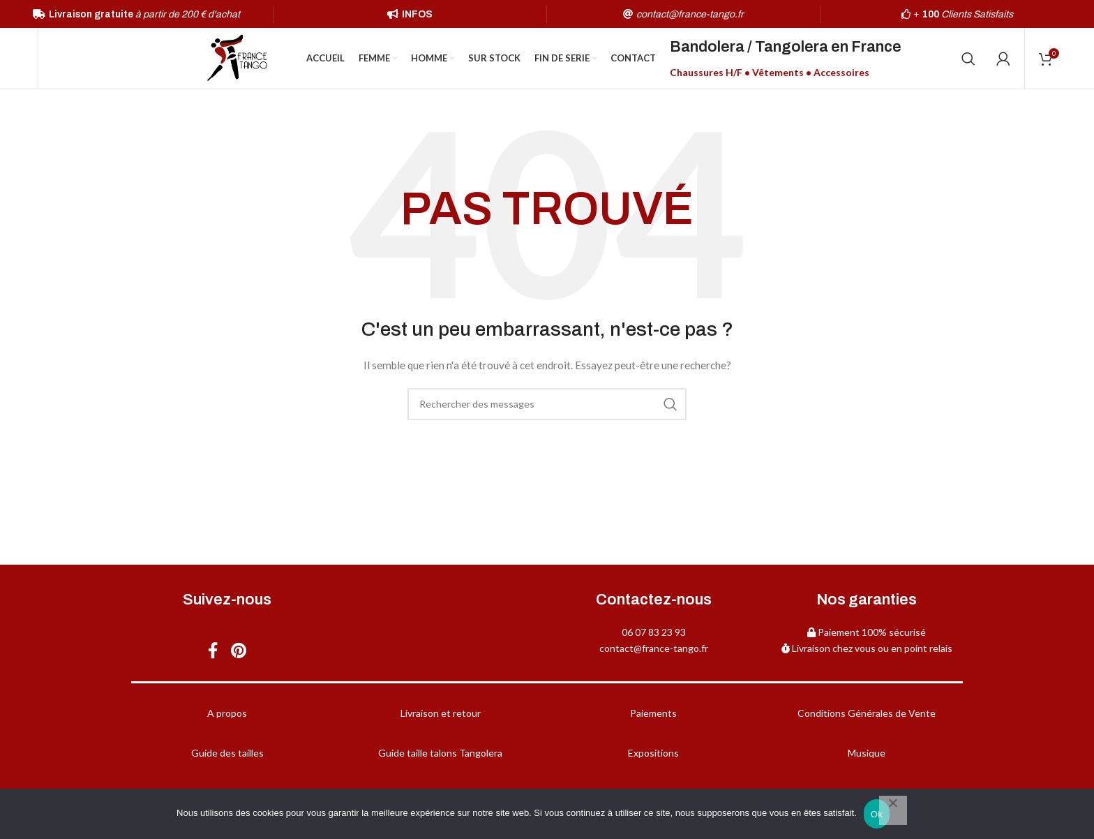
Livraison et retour (440, 715)
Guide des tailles (227, 755)
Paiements (653, 715)
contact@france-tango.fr (653, 649)
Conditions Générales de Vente (866, 715)
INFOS (417, 14)
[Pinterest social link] (240, 653)
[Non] (893, 810)
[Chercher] (968, 59)
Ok (877, 814)
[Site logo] (236, 58)
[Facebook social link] (212, 653)
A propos (227, 715)
